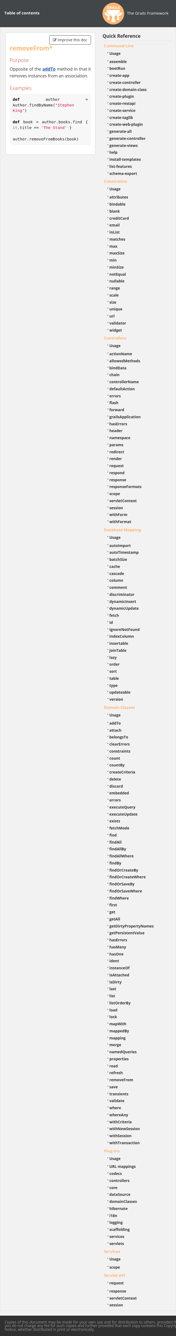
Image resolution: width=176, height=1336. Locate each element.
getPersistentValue (127, 932)
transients (119, 1093)
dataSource (120, 1194)
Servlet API (114, 1275)
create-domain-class (128, 89)
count (115, 758)
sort (113, 671)
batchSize (118, 559)
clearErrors (120, 744)
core (114, 1187)
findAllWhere (122, 856)
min (113, 260)
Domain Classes (119, 707)
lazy (113, 657)
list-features (121, 166)
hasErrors (118, 423)
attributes (119, 197)
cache (115, 566)
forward (117, 409)
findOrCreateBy (124, 870)
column (116, 580)
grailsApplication (125, 416)
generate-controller (128, 138)
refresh (116, 1072)
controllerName (124, 381)
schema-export (123, 173)
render (116, 458)
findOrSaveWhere (126, 891)
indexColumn (122, 636)
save (114, 1086)
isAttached (119, 974)
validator (118, 323)
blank (115, 211)
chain (115, 374)
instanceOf (120, 967)
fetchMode (119, 828)
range (115, 288)
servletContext (123, 500)
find (113, 835)
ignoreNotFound (125, 629)
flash (114, 402)
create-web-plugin (126, 124)
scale (114, 295)
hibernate (119, 1208)
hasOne (117, 954)
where (115, 1107)
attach (116, 730)
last (113, 988)
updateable (120, 692)
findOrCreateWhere (128, 876)
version (116, 699)
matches (117, 239)
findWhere (119, 898)
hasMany (118, 947)
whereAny (119, 1114)
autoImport (120, 545)
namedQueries (123, 1051)
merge (115, 1044)
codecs (116, 1173)
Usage (115, 53)
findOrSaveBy (122, 884)
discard (116, 786)
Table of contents (22, 12)
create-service (123, 110)
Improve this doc (70, 39)
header (116, 430)
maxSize (117, 253)
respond (117, 472)
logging (116, 1222)
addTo (49, 69)
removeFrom (121, 1079)
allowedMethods (125, 360)
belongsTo (119, 737)
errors (115, 395)
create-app (119, 75)
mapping (118, 1037)
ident (114, 960)
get (113, 911)
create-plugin (122, 96)
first (113, 904)
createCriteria (122, 772)
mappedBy (119, 1030)
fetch (114, 615)
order (115, 664)
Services (112, 1251)
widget (116, 330)
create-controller (125, 82)
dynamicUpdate (124, 608)
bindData (118, 367)
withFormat (120, 521)
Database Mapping (122, 529)
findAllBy (118, 848)
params (116, 444)
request (117, 465)
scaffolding (120, 1229)
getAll (115, 919)
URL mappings (123, 1166)
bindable (118, 204)
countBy (117, 765)
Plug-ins (112, 1150)
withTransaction (125, 1142)
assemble (118, 61)
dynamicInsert (123, 601)
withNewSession (125, 1128)
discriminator (122, 594)
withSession (121, 1135)
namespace (120, 437)
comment (118, 587)
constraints (120, 751)
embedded (119, 793)
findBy (116, 863)
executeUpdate (124, 814)
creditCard (119, 218)
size (113, 302)
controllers (120, 1180)
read (114, 1065)
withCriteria (121, 1121)
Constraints (115, 181)
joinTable (118, 650)
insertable (119, 643)
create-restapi (123, 103)
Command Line (119, 45)
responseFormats (126, 486)
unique (116, 309)
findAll (116, 842)
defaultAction (122, 388)
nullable (117, 281)
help (114, 152)
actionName (121, 353)
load (113, 1010)
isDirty (116, 982)
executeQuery (122, 807)
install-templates (125, 159)
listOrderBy (120, 1002)
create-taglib (121, 117)
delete (115, 779)
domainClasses (123, 1201)
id (111, 622)
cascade (117, 573)
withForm (119, 514)
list (112, 995)
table (114, 678)
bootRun (117, 68)
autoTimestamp (124, 552)
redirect (117, 451)
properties (119, 1058)
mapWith (118, 1023)
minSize (117, 267)
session (116, 507)
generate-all (121, 131)
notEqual (118, 274)
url (112, 316)
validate (117, 1100)
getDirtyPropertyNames (132, 926)
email (115, 225)
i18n (113, 1215)
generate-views (124, 145)
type (114, 685)
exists (115, 820)
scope (115, 493)
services (117, 1236)
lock (113, 1016)
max (113, 246)
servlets (117, 1243)
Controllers (115, 338)
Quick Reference (122, 36)
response (118, 479)
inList (115, 232)
